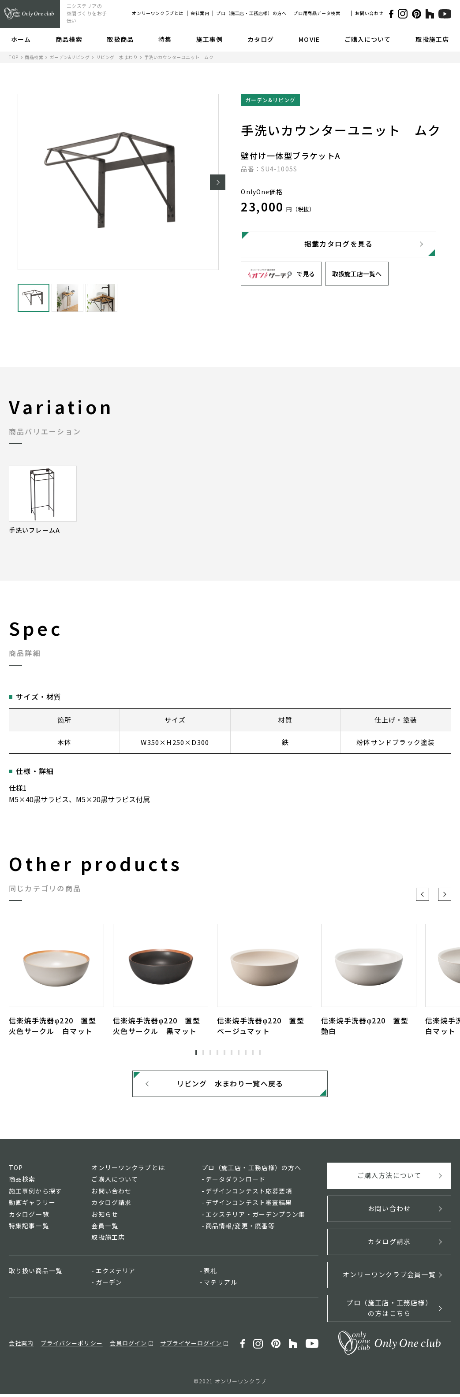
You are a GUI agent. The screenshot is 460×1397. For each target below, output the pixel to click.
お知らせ (104, 1216)
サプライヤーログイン (191, 1346)
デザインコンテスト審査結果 (249, 1205)
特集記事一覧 (29, 1228)
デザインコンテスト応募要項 (249, 1193)
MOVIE (309, 39)
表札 (210, 1273)
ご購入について (367, 39)
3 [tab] (210, 1053)
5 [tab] (224, 1053)
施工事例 (209, 39)
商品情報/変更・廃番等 (240, 1228)
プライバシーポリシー (71, 1346)
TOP (14, 57)
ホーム (21, 39)
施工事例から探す (35, 1193)
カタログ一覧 (29, 1216)
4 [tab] (217, 1053)
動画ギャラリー (32, 1205)
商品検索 (69, 39)
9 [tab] (253, 1053)
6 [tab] (231, 1053)
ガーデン (109, 1285)
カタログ (260, 39)
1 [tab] (196, 1053)
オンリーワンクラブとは (157, 13)
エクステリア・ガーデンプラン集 (256, 1216)
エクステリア (116, 1273)
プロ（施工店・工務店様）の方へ (251, 13)
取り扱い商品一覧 (35, 1273)
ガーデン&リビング (70, 57)
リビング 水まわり (117, 57)
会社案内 (200, 13)
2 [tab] (203, 1053)
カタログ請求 (111, 1205)
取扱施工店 (432, 39)
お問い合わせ (369, 13)
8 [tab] (246, 1053)
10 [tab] (260, 1053)
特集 (165, 39)
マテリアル (220, 1285)
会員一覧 (104, 1228)
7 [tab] (238, 1053)
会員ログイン (128, 1346)
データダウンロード (236, 1182)
